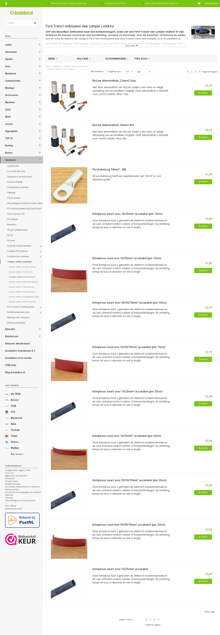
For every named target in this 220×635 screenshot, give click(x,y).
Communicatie (12, 80)
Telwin (11, 436)
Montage (9, 88)
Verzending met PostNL (115, 3)
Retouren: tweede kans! (17, 343)
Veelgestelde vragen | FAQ (17, 470)
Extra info (10, 329)
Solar (8, 109)
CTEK (10, 406)
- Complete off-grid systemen (19, 245)
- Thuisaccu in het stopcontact (19, 176)
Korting (9, 145)
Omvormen (11, 52)
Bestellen (203, 92)
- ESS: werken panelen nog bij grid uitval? (21, 208)
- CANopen (11, 192)
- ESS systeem (12, 219)
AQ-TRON (12, 394)
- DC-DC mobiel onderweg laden (20, 306)
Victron (11, 442)
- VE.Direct (10, 240)
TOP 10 (8, 138)
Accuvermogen (117, 58)
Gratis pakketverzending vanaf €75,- (162, 3)
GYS (10, 412)
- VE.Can (10, 235)
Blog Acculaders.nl (15, 372)
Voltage (83, 58)
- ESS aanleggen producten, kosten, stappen (21, 203)
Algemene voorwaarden (16, 475)
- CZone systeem (13, 198)
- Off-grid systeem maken (17, 230)
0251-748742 (10, 506)
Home (48, 66)
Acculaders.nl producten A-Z (20, 350)
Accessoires (11, 95)
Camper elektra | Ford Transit (61, 69)
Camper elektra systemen (76, 66)
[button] (39, 45)
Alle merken (97, 71)
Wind (7, 116)
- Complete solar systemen (18, 256)
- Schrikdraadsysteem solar (18, 312)
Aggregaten (11, 131)
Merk (52, 58)
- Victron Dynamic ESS (15, 214)
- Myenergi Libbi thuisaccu (18, 317)
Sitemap (9, 497)
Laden (8, 44)
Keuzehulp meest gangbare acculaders (23, 492)
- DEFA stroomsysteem (16, 322)
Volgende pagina (209, 71)
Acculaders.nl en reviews (18, 358)
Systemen (11, 160)
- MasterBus (11, 224)
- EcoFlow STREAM (14, 182)
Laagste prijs (114, 71)
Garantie (9, 495)
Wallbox (12, 448)
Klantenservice (12, 489)
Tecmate (12, 430)
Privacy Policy (11, 481)
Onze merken (12, 385)
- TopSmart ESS (12, 166)
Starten (9, 59)
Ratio (10, 424)
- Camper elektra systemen (19, 261)
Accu (7, 66)
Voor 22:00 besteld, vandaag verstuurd (69, 3)
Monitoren (10, 73)
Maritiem (9, 102)
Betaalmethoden (13, 484)
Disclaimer (10, 478)
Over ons (9, 473)
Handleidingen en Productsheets (20, 500)
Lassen (9, 124)
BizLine (12, 400)
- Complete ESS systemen (17, 251)
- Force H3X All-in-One (15, 171)
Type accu (141, 58)
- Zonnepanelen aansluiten (17, 187)
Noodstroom (11, 336)
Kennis (9, 152)
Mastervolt (13, 418)
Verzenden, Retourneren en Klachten (22, 486)
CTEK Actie (10, 365)
